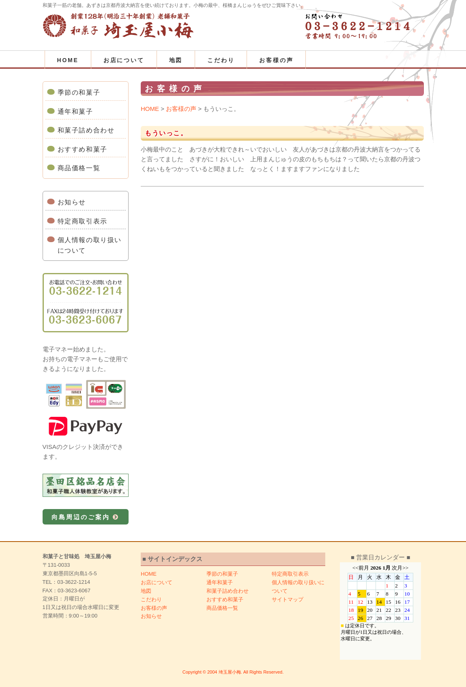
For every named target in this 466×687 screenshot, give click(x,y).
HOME (68, 60)
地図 (176, 60)
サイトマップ (287, 599)
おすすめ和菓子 (82, 149)
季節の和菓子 (79, 92)
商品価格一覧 (79, 168)
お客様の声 (276, 60)
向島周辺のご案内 (85, 517)
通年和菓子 (75, 111)
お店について (123, 60)
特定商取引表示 (82, 221)
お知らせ (72, 202)
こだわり (220, 60)
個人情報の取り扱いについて (90, 245)
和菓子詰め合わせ (86, 130)
